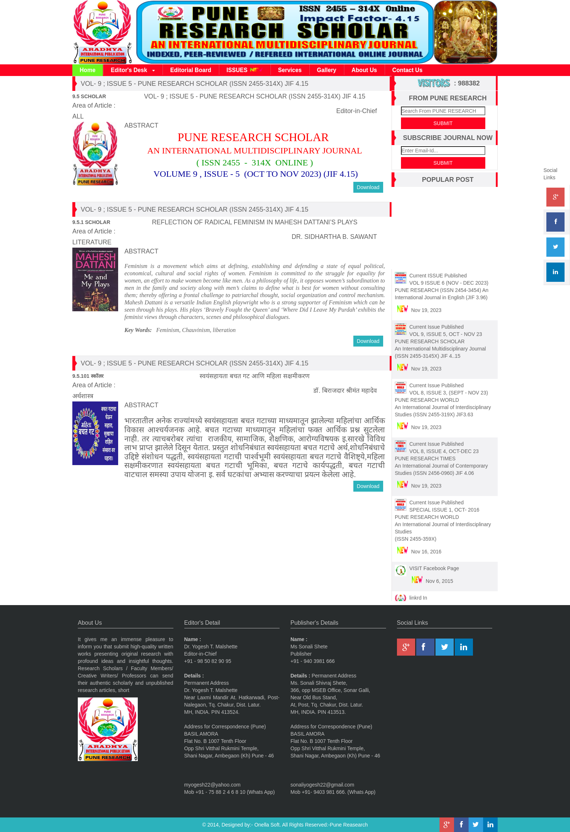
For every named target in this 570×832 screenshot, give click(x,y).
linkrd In (418, 595)
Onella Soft (267, 825)
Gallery (326, 70)
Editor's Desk (133, 70)
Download (368, 187)
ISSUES (244, 70)
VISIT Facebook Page (434, 565)
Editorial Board (190, 70)
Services (290, 70)
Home (88, 70)
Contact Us (407, 70)
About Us (364, 70)
